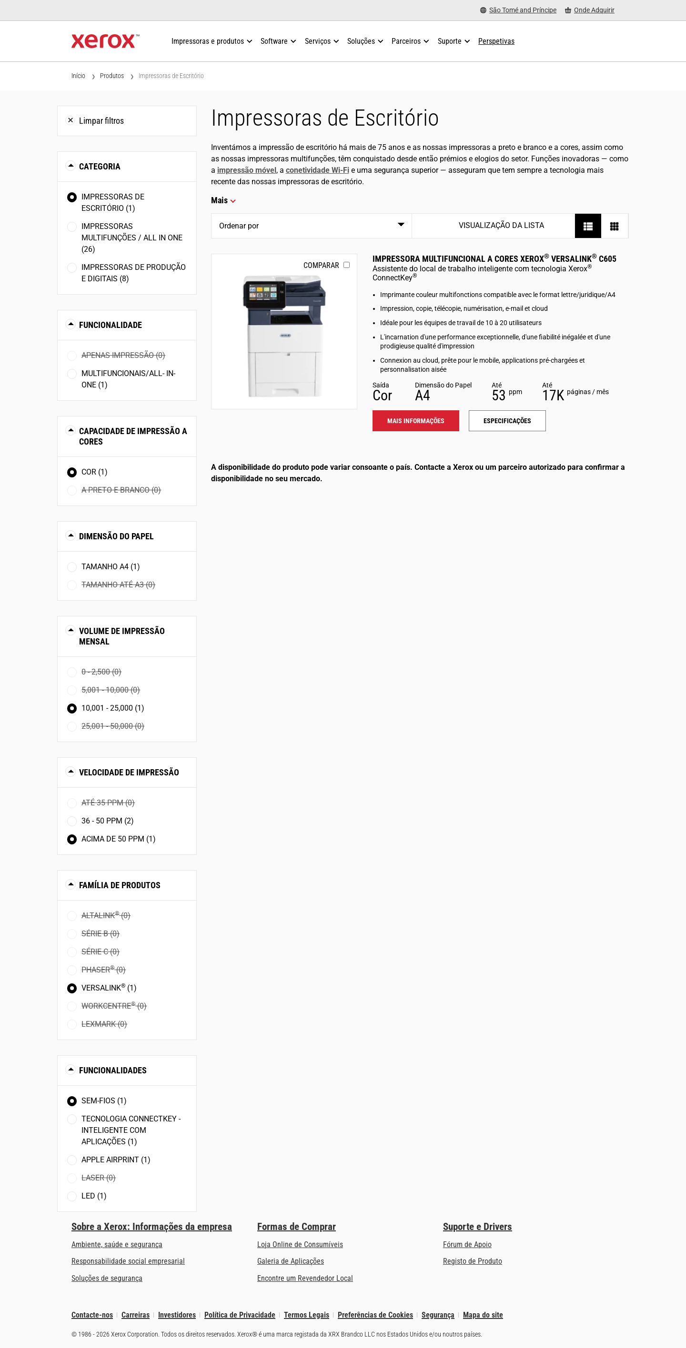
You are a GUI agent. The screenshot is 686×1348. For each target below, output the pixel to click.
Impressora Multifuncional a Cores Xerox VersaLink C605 (494, 259)
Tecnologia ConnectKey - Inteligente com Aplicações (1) (131, 1130)
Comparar (321, 265)
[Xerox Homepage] (105, 41)
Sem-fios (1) (104, 1100)
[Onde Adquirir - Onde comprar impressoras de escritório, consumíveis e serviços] (590, 10)
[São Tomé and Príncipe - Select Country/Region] (518, 10)
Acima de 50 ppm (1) (118, 838)
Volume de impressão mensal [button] (122, 636)
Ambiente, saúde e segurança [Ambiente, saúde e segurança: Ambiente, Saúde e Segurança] (116, 1244)
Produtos (112, 75)
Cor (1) (94, 471)
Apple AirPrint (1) (116, 1159)
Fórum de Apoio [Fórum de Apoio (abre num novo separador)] (467, 1244)
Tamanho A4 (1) (110, 566)
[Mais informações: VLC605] (284, 331)
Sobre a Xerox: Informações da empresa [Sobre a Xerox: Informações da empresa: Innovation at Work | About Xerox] (151, 1226)
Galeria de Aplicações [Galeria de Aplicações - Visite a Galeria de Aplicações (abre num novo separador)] (290, 1261)
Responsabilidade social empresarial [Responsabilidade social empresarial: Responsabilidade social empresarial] (128, 1261)
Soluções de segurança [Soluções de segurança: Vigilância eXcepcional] (106, 1278)
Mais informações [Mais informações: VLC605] (415, 421)
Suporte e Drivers (477, 1226)
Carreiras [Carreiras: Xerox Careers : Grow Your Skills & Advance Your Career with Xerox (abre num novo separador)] (135, 1315)
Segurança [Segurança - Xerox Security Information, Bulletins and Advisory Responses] (438, 1315)
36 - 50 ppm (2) (107, 820)
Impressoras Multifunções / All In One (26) (131, 238)
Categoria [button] (100, 166)
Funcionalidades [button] (113, 1070)
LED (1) (94, 1195)
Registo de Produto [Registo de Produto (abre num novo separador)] (472, 1261)
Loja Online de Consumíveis (300, 1244)
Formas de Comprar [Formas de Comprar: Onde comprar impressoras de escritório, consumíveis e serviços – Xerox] (296, 1226)
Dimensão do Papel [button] (116, 536)
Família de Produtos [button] (120, 885)
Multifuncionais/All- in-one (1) (128, 379)
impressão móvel (246, 170)
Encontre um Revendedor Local (305, 1278)
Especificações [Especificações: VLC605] (507, 421)
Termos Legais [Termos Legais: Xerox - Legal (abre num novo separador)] (306, 1315)
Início (78, 75)
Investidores (177, 1315)
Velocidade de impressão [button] (129, 772)
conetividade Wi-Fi (317, 170)
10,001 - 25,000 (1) (112, 708)
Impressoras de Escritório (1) (112, 202)
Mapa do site (483, 1315)
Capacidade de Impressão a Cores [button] (133, 436)
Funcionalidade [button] (110, 325)
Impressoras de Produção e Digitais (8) (133, 273)
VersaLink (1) (109, 987)
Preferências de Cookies (375, 1315)
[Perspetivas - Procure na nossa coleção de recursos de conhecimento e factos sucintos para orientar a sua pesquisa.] (496, 41)
